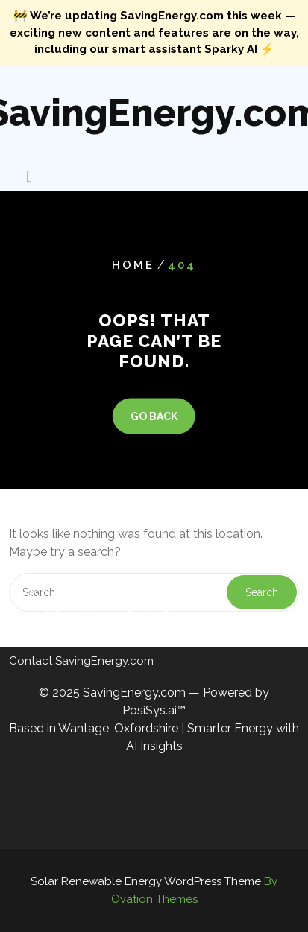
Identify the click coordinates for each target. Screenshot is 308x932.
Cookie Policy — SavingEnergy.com (103, 620)
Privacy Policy (45, 575)
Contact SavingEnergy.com (81, 643)
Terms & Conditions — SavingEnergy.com (117, 598)
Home (133, 265)
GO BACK (154, 416)
